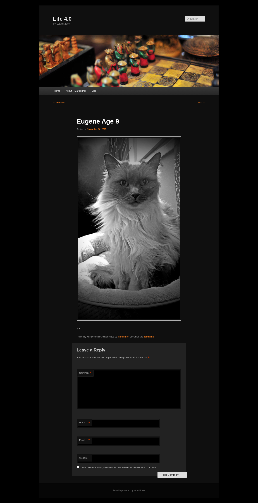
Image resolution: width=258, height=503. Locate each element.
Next (201, 102)
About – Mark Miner (76, 90)
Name (84, 422)
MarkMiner (123, 337)
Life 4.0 (62, 19)
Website (83, 458)
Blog (94, 90)
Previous (59, 102)
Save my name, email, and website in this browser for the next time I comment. (118, 467)
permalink (149, 337)
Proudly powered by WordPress (129, 490)
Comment (85, 373)
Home (57, 90)
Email (84, 440)
